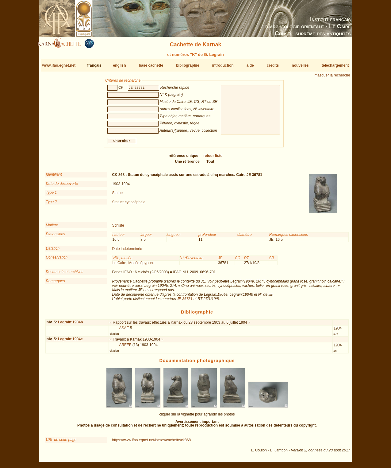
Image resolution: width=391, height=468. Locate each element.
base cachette (151, 65)
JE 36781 (185, 301)
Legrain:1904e (70, 341)
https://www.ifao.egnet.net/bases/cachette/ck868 (151, 442)
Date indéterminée (127, 251)
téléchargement (335, 65)
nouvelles (300, 65)
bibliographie (187, 65)
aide (250, 65)
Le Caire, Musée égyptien (133, 265)
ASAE (124, 330)
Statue (117, 195)
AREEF (125, 347)
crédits (273, 65)
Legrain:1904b (70, 324)
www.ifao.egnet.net (58, 65)
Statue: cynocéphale (128, 204)
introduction (223, 65)
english (119, 65)
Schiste (118, 228)
